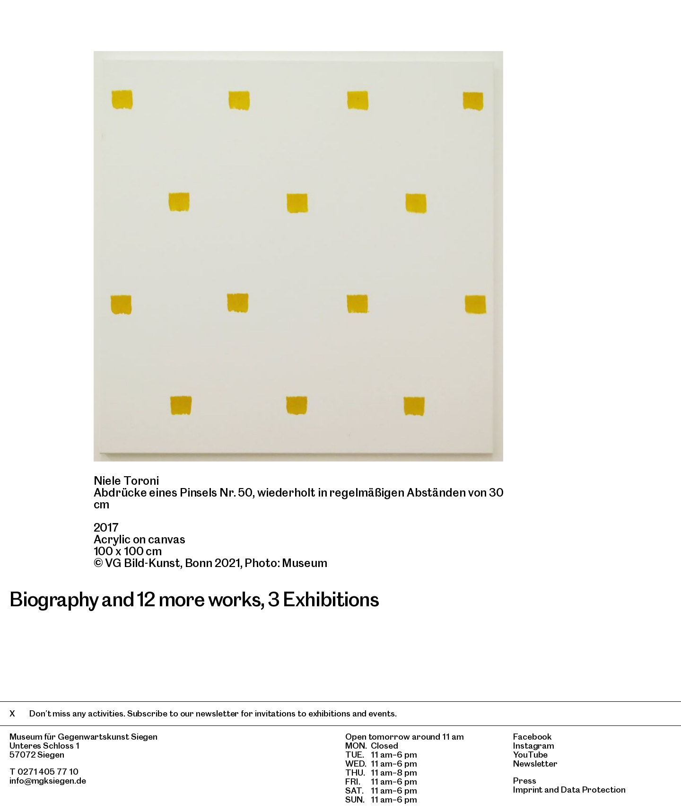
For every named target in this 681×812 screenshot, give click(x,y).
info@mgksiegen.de (47, 781)
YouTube (530, 755)
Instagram (533, 746)
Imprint (527, 790)
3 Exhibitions (323, 599)
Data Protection (593, 790)
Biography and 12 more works (135, 599)
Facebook (532, 737)
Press (524, 781)
